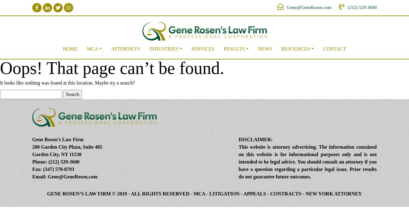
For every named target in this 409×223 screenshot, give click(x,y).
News (265, 48)
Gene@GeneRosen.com (309, 7)
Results (234, 48)
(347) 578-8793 (58, 169)
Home (70, 48)
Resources (295, 48)
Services (202, 48)
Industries (163, 48)
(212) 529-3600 (362, 7)
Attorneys (125, 48)
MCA (92, 48)
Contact (334, 48)
